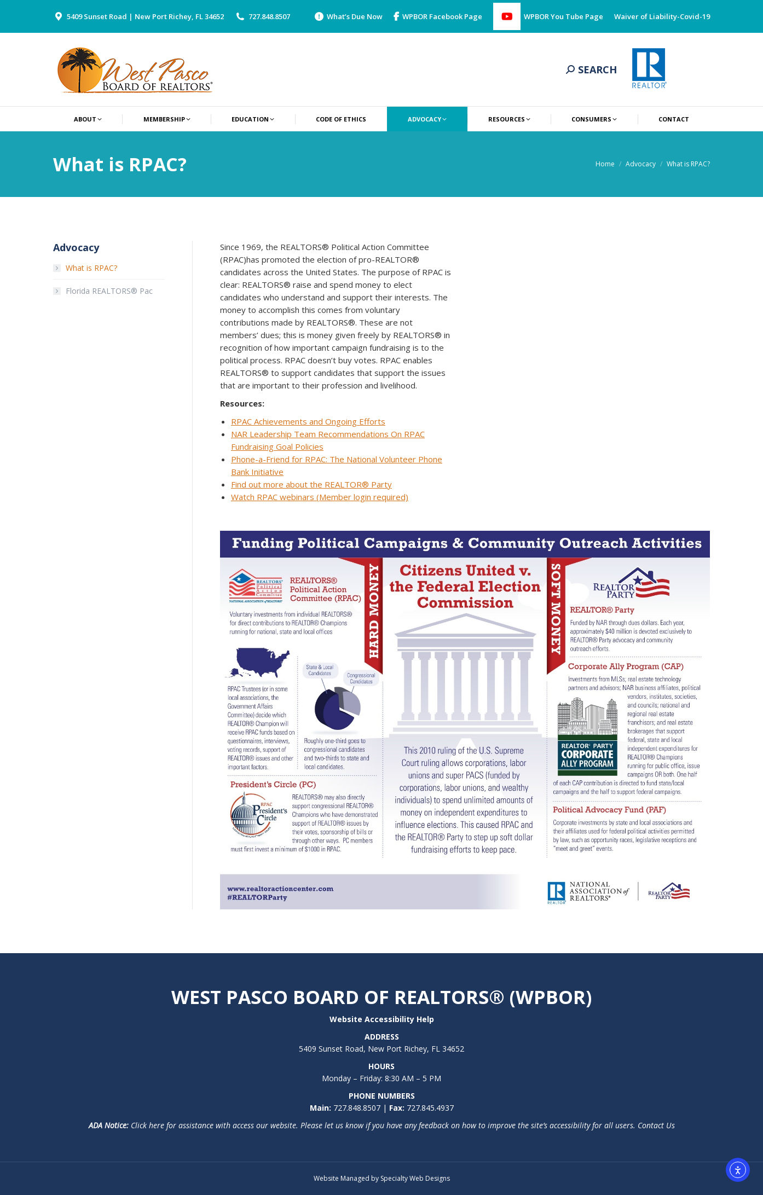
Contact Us (656, 1125)
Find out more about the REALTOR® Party (311, 484)
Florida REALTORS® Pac (109, 291)
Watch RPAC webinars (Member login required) (319, 496)
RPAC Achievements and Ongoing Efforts (308, 421)
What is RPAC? (91, 268)
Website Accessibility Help (382, 1019)
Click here (147, 1125)
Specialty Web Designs (415, 1178)
